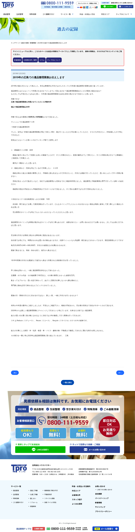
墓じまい (33, 498)
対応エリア (105, 14)
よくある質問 (77, 504)
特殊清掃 (32, 14)
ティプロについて (124, 14)
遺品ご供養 (33, 490)
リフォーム (33, 502)
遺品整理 (6, 14)
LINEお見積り (109, 6)
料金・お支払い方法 (87, 14)
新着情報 (17, 60)
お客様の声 (76, 495)
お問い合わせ (100, 486)
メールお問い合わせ (125, 6)
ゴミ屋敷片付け (48, 14)
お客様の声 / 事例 (30, 60)
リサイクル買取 (49, 498)
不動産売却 (48, 494)
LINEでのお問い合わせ (104, 490)
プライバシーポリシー (103, 511)
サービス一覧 (67, 14)
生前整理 (19, 14)
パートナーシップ (102, 498)
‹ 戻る (15, 373)
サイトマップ (100, 507)
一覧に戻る (67, 382)
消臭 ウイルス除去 (50, 502)
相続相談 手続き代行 (51, 490)
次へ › (120, 373)
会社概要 (98, 494)
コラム (42, 60)
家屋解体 (33, 506)
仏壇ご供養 (33, 494)
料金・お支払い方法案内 (81, 486)
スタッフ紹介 (77, 499)
